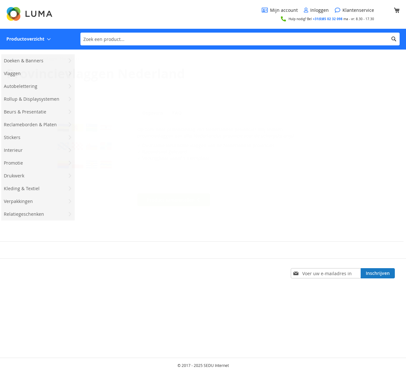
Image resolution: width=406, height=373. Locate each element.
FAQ (180, 112)
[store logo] (30, 14)
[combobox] (240, 39)
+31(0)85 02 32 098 (327, 19)
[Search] (393, 39)
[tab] (154, 112)
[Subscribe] (378, 273)
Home (11, 58)
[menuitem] (28, 39)
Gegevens (153, 112)
